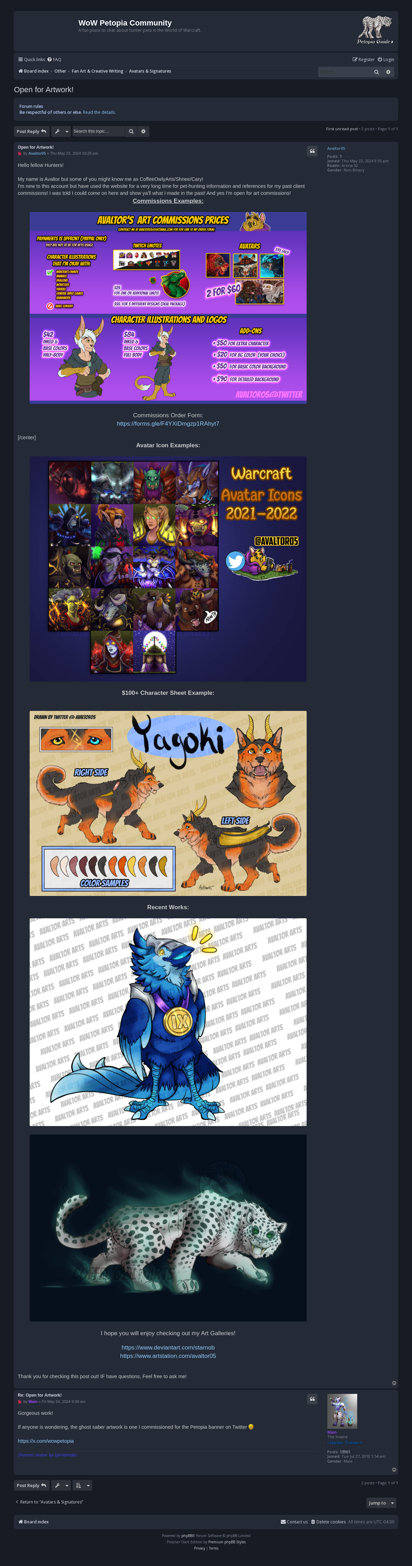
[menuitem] (54, 60)
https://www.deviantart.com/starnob (168, 1347)
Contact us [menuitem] (294, 1522)
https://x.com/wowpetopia (46, 1441)
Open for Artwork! (44, 89)
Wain (332, 1432)
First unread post (342, 128)
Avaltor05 (336, 148)
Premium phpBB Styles (227, 1541)
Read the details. (99, 112)
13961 (345, 1451)
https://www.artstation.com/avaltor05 (168, 1355)
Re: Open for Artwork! (40, 1395)
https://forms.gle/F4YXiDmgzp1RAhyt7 (168, 423)
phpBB (186, 1535)
